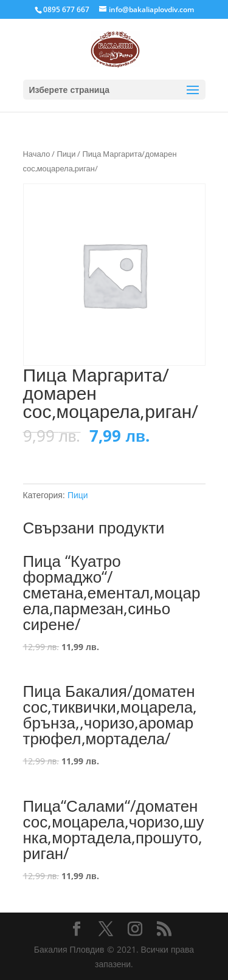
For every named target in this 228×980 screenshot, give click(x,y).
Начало (36, 153)
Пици (66, 153)
